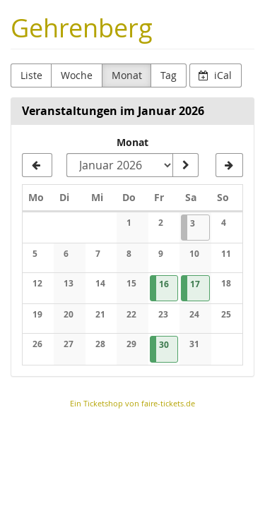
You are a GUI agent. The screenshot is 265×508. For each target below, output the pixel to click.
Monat (127, 75)
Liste (31, 75)
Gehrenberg (82, 28)
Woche (77, 75)
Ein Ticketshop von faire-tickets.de (132, 403)
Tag (168, 75)
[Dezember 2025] (37, 165)
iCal (215, 75)
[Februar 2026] (229, 165)
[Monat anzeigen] (185, 165)
